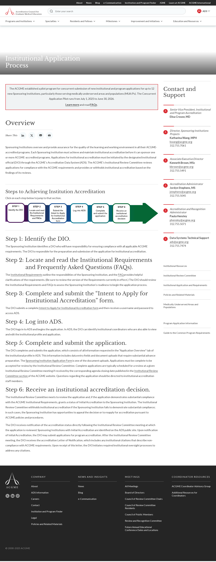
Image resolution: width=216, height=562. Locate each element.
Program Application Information (180, 324)
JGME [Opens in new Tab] (162, 2)
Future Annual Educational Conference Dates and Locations (141, 529)
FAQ (121, 275)
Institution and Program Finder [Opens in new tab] (47, 512)
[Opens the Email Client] (40, 136)
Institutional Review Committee (179, 276)
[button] (55, 11)
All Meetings (131, 487)
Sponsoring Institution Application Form (49, 361)
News (89, 2)
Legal (34, 518)
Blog (97, 2)
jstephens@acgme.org (183, 192)
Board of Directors (134, 493)
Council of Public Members (139, 515)
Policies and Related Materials (179, 295)
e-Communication (112, 2)
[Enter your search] (119, 11)
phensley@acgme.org (182, 221)
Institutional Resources (175, 266)
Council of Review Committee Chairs (144, 499)
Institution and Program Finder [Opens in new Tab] (140, 2)
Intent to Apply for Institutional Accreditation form (68, 309)
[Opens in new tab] (7, 497)
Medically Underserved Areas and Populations (180, 307)
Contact (35, 506)
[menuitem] (20, 22)
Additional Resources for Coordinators (184, 495)
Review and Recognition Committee (143, 521)
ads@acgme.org (179, 242)
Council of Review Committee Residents (140, 508)
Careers (35, 499)
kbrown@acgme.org (181, 167)
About (79, 2)
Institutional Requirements (26, 275)
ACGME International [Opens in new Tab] (200, 2)
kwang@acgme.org (181, 142)
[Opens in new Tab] (22, 136)
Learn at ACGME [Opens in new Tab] (177, 2)
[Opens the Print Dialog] (49, 136)
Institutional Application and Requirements (185, 286)
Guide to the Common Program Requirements (186, 333)
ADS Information (40, 493)
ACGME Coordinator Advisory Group (191, 487)
